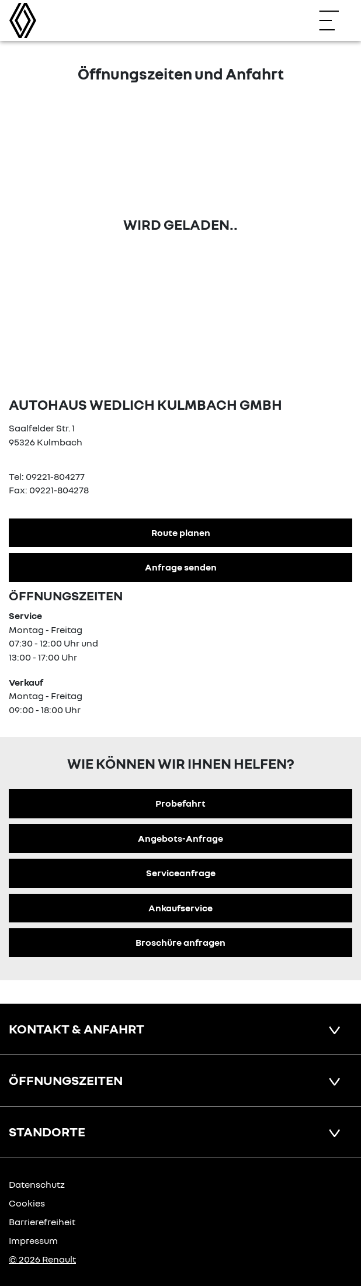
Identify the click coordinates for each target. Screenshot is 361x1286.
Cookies (27, 1203)
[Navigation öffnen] (334, 20)
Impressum (33, 1240)
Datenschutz (37, 1184)
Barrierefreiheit (42, 1222)
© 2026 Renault (42, 1259)
